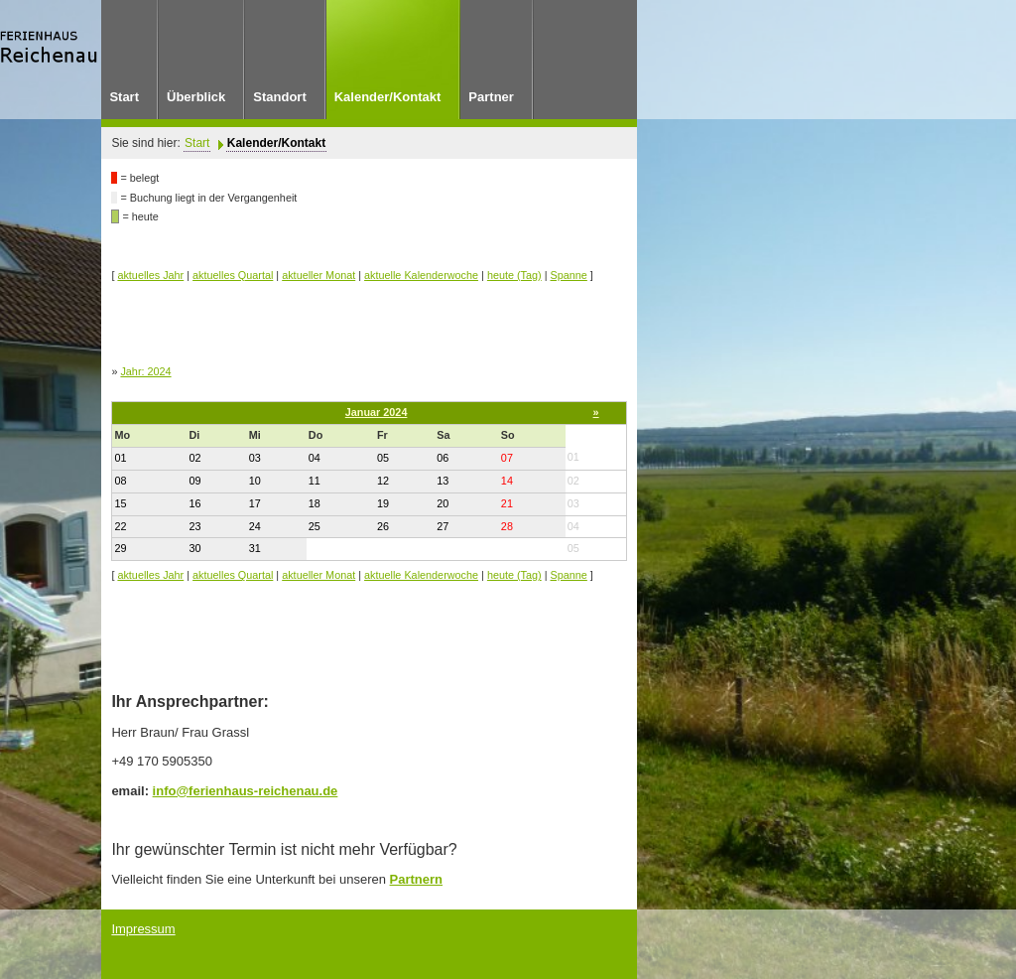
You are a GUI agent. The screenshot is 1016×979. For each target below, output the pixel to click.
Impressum (143, 928)
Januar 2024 (376, 412)
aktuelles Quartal (232, 275)
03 (573, 503)
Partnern (416, 879)
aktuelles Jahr (150, 275)
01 (573, 457)
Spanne (569, 275)
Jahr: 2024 (145, 371)
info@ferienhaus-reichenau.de (245, 790)
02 (573, 481)
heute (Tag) (514, 275)
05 (573, 548)
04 (573, 526)
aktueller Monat (318, 275)
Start (197, 143)
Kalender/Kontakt (276, 143)
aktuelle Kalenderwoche (421, 275)
